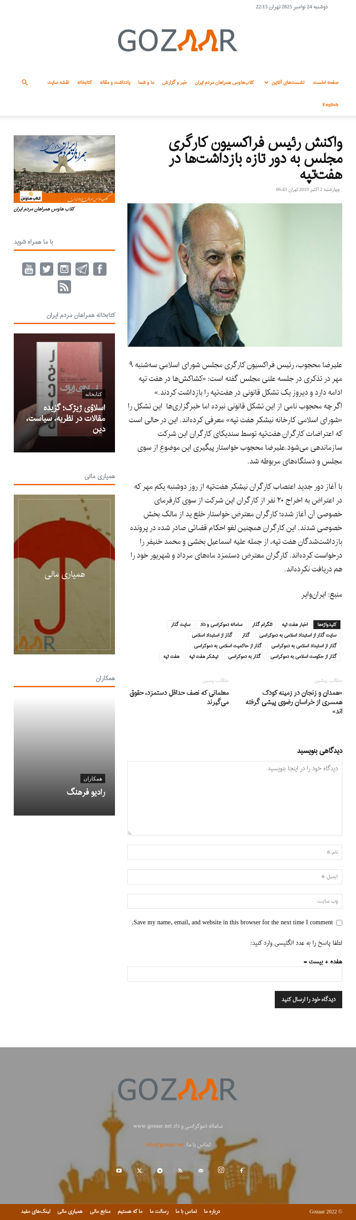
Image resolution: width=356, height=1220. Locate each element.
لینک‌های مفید (35, 1212)
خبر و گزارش (174, 82)
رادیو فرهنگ (86, 792)
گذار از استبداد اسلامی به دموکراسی (303, 646)
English (330, 104)
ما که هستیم (130, 1212)
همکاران (105, 678)
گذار (245, 635)
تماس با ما (186, 1212)
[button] (24, 83)
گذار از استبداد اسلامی (212, 635)
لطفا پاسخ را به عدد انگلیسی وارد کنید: (296, 943)
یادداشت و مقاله (115, 82)
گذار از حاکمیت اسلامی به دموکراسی (227, 646)
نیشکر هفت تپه (203, 656)
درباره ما (212, 1212)
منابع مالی (100, 1212)
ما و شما (146, 82)
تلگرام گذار (262, 624)
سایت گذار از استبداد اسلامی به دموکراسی (297, 635)
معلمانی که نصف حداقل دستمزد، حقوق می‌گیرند (179, 698)
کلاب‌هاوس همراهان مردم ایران (224, 82)
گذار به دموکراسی (244, 656)
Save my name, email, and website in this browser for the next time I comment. (232, 922)
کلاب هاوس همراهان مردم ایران (44, 209)
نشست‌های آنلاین (283, 82)
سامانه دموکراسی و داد (221, 624)
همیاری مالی (99, 476)
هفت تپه (171, 656)
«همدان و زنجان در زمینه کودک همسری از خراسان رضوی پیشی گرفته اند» (293, 703)
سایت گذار (180, 624)
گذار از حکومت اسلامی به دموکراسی (303, 656)
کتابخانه (84, 82)
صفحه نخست (325, 82)
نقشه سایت (58, 82)
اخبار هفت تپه (295, 624)
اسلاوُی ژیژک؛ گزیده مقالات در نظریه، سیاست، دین (65, 419)
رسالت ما (159, 1212)
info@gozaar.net (164, 1145)
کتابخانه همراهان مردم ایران (81, 315)
